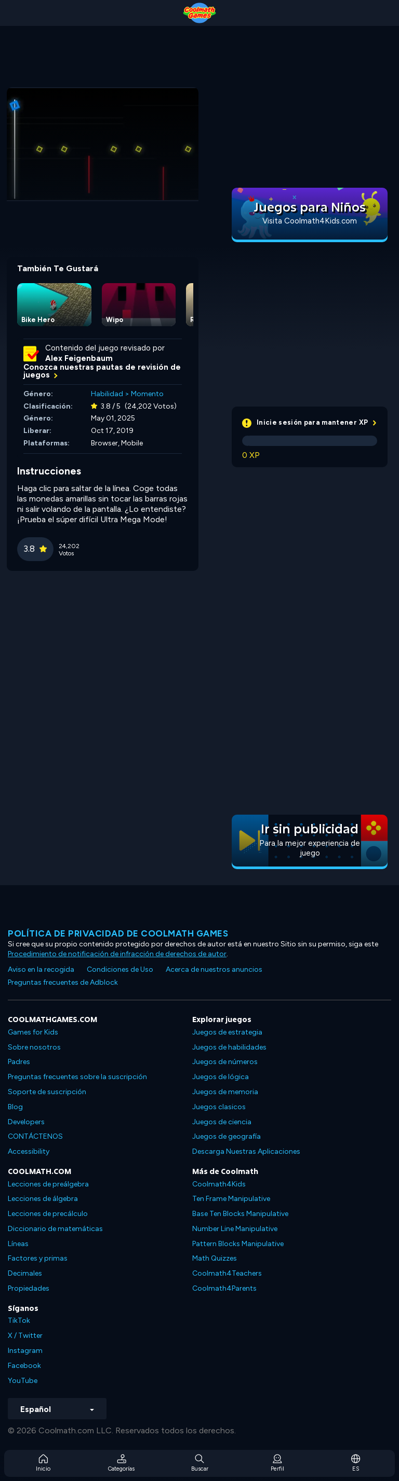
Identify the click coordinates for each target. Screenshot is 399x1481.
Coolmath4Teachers (227, 1273)
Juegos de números (225, 1061)
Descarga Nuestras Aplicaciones (246, 1151)
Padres (19, 1061)
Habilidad (107, 393)
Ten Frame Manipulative (231, 1198)
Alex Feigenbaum (79, 358)
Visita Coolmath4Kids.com (309, 221)
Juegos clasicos (219, 1106)
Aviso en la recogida (41, 969)
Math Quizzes (214, 1258)
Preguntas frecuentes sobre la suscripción (77, 1076)
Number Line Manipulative (234, 1228)
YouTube (22, 1380)
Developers (26, 1121)
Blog (15, 1106)
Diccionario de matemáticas (55, 1228)
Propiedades (28, 1288)
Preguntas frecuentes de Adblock (63, 982)
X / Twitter (25, 1335)
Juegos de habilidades (229, 1047)
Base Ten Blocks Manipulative (240, 1213)
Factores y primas (38, 1258)
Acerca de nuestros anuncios (214, 969)
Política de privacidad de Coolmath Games (118, 933)
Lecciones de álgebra (43, 1198)
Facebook (24, 1365)
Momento (147, 393)
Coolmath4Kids (219, 1184)
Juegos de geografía (226, 1136)
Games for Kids (33, 1032)
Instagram (25, 1350)
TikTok (19, 1320)
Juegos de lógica (220, 1076)
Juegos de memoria (225, 1091)
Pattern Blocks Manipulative (238, 1243)
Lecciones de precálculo (48, 1213)
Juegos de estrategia (227, 1032)
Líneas (18, 1243)
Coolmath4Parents (224, 1288)
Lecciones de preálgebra (48, 1184)
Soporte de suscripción (47, 1091)
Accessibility (28, 1151)
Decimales (25, 1273)
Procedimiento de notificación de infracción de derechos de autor (117, 953)
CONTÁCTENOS (35, 1136)
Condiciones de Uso (120, 969)
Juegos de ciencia (221, 1121)
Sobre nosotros (34, 1047)
